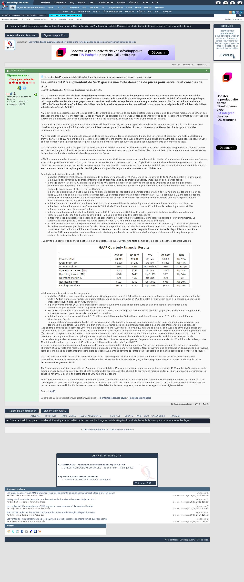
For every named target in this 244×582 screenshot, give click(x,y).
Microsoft (74, 8)
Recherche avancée (233, 19)
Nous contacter (171, 539)
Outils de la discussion (182, 65)
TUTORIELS (63, 12)
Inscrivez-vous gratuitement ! (65, 15)
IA (58, 8)
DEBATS (129, 416)
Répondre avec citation (181, 404)
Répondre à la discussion (21, 35)
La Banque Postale (76, 479)
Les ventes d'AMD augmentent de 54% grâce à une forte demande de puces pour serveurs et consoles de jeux (82, 41)
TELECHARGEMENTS (90, 416)
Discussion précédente (95, 429)
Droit (144, 2)
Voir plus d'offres (144, 483)
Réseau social (40, 19)
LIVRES (96, 12)
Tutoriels (60, 2)
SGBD (129, 8)
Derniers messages (10, 19)
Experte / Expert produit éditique (78, 476)
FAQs (64, 416)
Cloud (50, 8)
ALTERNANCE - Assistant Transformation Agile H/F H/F (92, 464)
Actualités (72, 26)
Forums (45, 2)
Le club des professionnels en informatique (41, 26)
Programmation (116, 8)
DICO (157, 12)
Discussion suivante (121, 429)
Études (133, 2)
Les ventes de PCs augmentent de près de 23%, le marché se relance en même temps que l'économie (57, 519)
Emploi (121, 2)
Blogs (81, 2)
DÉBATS (141, 12)
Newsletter (105, 2)
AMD (53, 391)
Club (155, 2)
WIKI (150, 12)
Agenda (62, 19)
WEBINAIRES (84, 12)
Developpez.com (187, 539)
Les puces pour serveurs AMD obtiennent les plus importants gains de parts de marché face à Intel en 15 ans (61, 493)
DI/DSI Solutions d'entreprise (31, 8)
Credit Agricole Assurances (82, 468)
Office (138, 8)
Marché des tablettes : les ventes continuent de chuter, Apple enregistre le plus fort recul (51, 512)
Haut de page (202, 539)
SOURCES (129, 12)
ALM (64, 8)
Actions (25, 19)
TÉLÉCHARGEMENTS (112, 12)
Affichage (201, 65)
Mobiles (148, 8)
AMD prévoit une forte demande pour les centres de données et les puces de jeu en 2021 (51, 499)
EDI (103, 8)
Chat (91, 2)
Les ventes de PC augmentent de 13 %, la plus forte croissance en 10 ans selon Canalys (50, 506)
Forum (13, 26)
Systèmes (159, 8)
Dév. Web (93, 8)
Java (84, 8)
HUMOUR (167, 12)
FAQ (71, 2)
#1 (207, 70)
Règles (79, 19)
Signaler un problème (55, 35)
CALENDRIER (158, 416)
